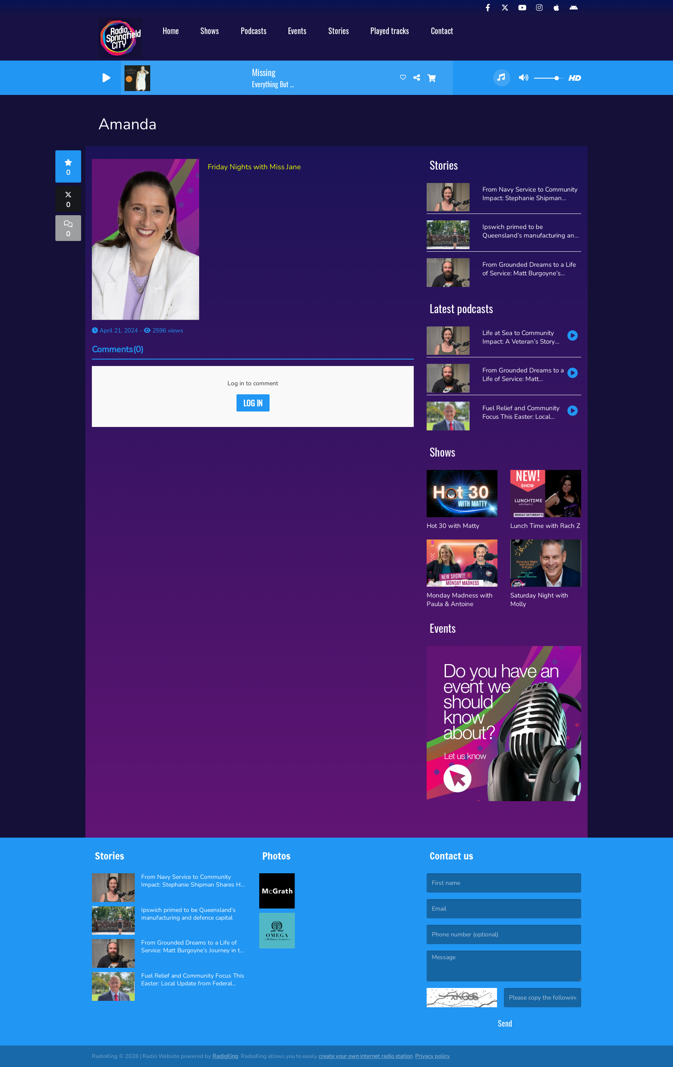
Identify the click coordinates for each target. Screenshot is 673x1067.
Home (171, 30)
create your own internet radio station (365, 1056)
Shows (209, 30)
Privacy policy (432, 1056)
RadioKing (225, 1056)
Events (297, 30)
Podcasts (254, 30)
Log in (253, 403)
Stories (338, 30)
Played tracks (389, 30)
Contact (442, 30)
